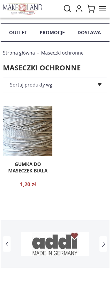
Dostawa (89, 32)
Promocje (52, 32)
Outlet (18, 32)
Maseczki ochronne (62, 53)
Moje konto (79, 9)
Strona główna (19, 53)
